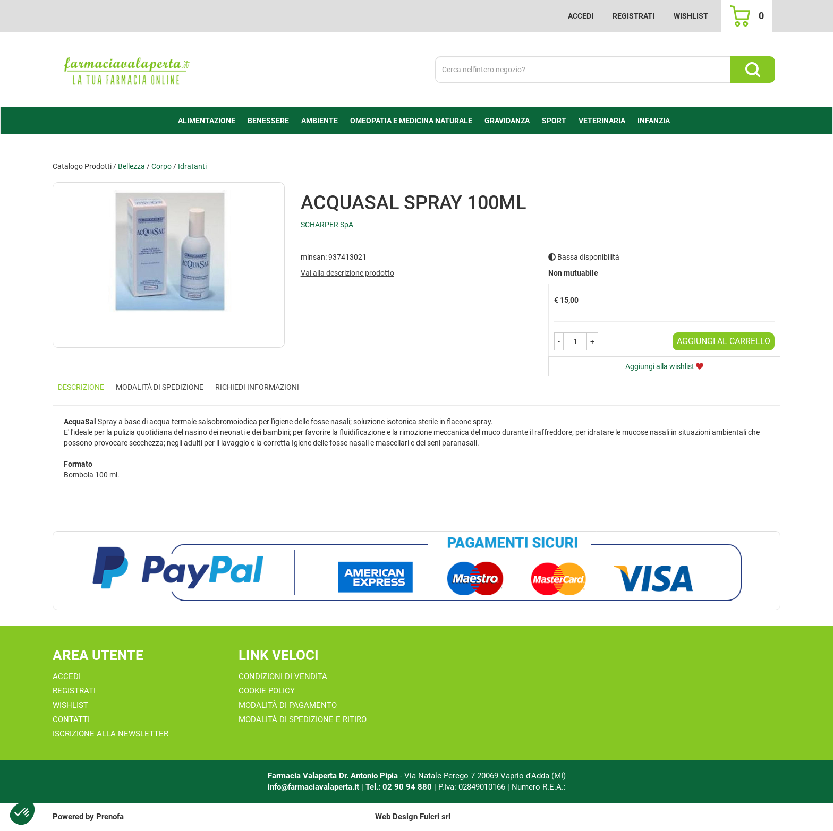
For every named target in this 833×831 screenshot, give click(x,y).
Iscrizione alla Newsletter (110, 734)
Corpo (161, 166)
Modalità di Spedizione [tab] (159, 387)
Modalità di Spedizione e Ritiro (303, 719)
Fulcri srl (435, 816)
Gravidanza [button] (507, 120)
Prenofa (110, 816)
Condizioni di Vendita (283, 676)
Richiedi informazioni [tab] (257, 387)
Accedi (580, 16)
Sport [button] (554, 120)
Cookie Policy (267, 691)
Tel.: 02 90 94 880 (400, 787)
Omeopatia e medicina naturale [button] (411, 120)
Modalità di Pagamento (288, 705)
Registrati (633, 16)
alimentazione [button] (206, 120)
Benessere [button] (268, 120)
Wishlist (691, 16)
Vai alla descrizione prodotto (347, 273)
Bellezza (131, 166)
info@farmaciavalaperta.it (313, 787)
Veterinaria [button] (602, 120)
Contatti (71, 719)
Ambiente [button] (319, 120)
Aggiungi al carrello (723, 341)
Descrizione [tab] (81, 387)
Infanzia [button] (654, 120)
